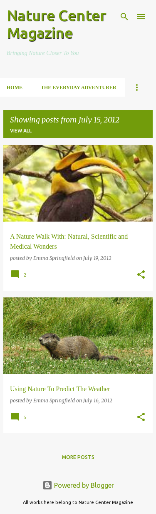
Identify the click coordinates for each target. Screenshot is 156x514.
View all (21, 130)
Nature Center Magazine (56, 24)
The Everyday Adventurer (78, 87)
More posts (78, 457)
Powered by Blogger (78, 485)
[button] (141, 275)
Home (14, 87)
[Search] (124, 17)
